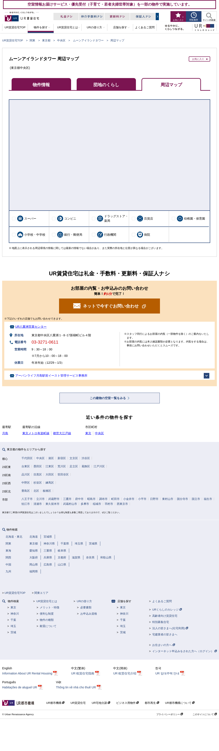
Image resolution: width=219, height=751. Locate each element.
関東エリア (41, 592)
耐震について (48, 626)
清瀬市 (37, 503)
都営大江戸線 (62, 433)
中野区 (25, 482)
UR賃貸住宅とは (46, 601)
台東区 (25, 466)
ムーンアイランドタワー (88, 40)
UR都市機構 (55, 702)
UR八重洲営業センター (31, 326)
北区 (36, 490)
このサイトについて (205, 714)
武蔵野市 (53, 499)
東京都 (46, 40)
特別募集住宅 (160, 622)
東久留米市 (52, 503)
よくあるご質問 (162, 601)
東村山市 (167, 499)
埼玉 (13, 626)
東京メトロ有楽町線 (35, 433)
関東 (32, 40)
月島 (5, 433)
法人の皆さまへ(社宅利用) (170, 628)
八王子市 (27, 499)
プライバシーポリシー (169, 714)
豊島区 (25, 490)
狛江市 (25, 503)
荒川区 (62, 466)
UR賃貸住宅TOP (12, 40)
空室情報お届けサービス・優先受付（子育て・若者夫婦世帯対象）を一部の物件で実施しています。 (109, 4)
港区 (51, 458)
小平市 (142, 499)
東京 (88, 433)
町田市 (115, 499)
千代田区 (27, 458)
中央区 (61, 40)
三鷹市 (67, 499)
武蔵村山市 (70, 503)
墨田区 (37, 466)
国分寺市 (182, 499)
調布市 (103, 499)
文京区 (74, 458)
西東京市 (122, 503)
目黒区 (37, 474)
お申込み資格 (88, 613)
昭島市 (91, 499)
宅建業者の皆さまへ (164, 634)
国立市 (196, 499)
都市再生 (152, 702)
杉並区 (37, 482)
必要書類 (85, 607)
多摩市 (85, 503)
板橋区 (47, 490)
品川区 (25, 474)
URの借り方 (84, 601)
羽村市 (109, 503)
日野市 (154, 499)
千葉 (13, 619)
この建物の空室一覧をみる (108, 398)
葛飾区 (86, 466)
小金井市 (128, 499)
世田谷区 (63, 474)
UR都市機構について (180, 702)
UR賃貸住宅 (78, 702)
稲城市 (97, 503)
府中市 (79, 499)
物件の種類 (47, 619)
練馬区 (50, 482)
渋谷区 (86, 458)
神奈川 (15, 613)
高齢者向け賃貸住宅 (164, 615)
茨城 (13, 632)
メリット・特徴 (49, 607)
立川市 (40, 499)
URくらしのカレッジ (167, 609)
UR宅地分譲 (101, 702)
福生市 (208, 499)
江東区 (50, 466)
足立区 (74, 466)
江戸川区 (99, 466)
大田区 (50, 474)
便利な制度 (47, 613)
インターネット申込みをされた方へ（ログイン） (184, 651)
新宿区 (62, 458)
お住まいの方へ (163, 645)
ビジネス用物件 (127, 702)
